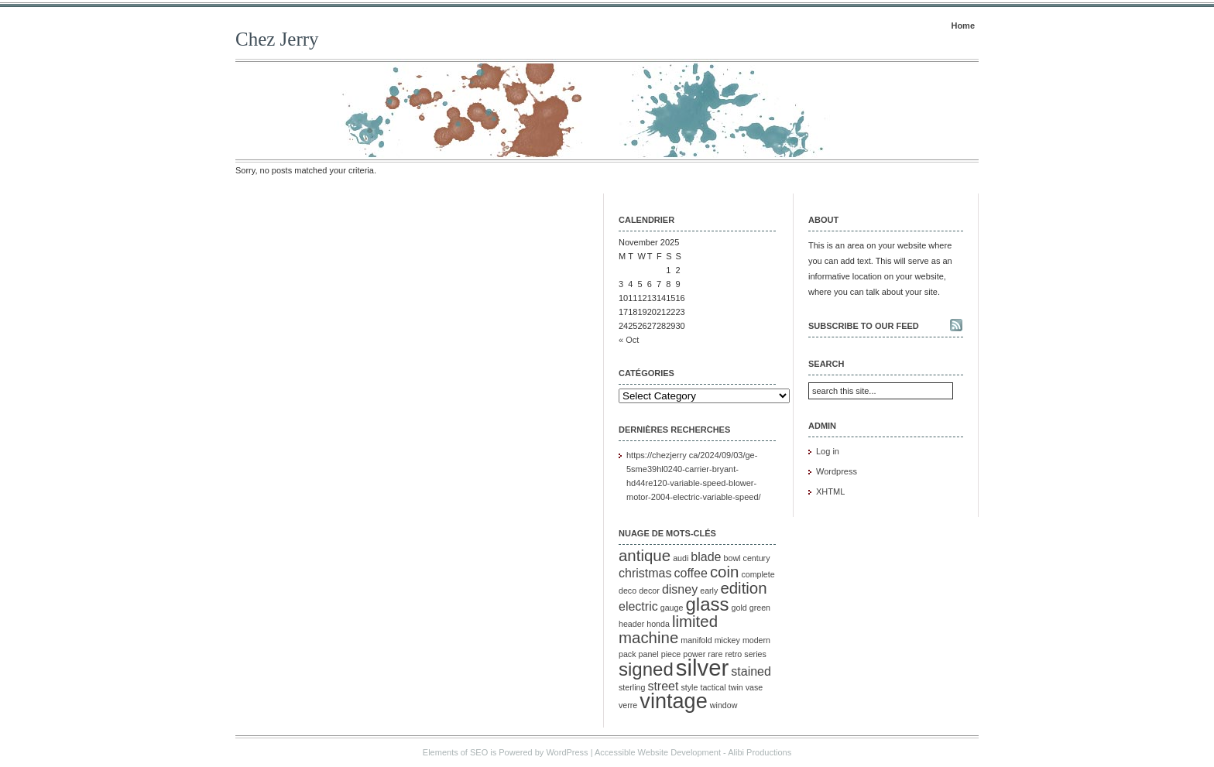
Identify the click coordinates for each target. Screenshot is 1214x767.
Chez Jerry (277, 39)
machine (648, 637)
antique (644, 555)
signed (646, 669)
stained (751, 671)
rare (715, 654)
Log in (827, 451)
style (689, 687)
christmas (645, 573)
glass (707, 604)
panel (649, 654)
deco (627, 590)
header (631, 623)
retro (733, 654)
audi (680, 558)
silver (702, 667)
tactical (712, 687)
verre (628, 705)
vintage (673, 701)
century (756, 558)
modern (756, 640)
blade (706, 556)
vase (754, 687)
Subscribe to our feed (863, 325)
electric (638, 606)
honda (658, 623)
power (694, 654)
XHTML (830, 491)
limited (695, 621)
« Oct (629, 339)
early (709, 590)
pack (627, 654)
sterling (632, 687)
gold (739, 607)
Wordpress (836, 471)
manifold (696, 640)
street (662, 686)
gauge (672, 607)
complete (757, 574)
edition (743, 588)
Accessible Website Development (658, 752)
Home (963, 25)
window (724, 705)
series (755, 654)
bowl (732, 558)
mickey (727, 640)
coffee (691, 573)
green (759, 607)
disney (680, 589)
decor (649, 590)
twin (736, 687)
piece (671, 654)
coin (724, 571)
